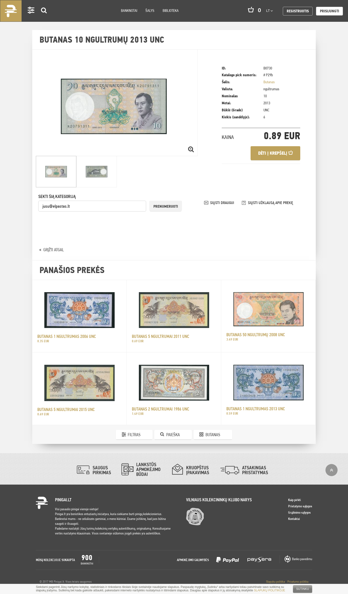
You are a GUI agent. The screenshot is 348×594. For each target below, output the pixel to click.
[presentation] (75, 221)
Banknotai (129, 10)
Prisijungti (329, 11)
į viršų (331, 470)
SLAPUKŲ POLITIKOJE (269, 590)
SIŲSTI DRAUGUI (222, 202)
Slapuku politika (275, 581)
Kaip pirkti (294, 500)
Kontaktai (294, 519)
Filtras (134, 434)
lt (269, 11)
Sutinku (302, 589)
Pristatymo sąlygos (300, 506)
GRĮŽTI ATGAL (53, 249)
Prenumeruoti (165, 206)
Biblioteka (171, 10)
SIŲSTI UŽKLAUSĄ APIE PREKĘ (270, 202)
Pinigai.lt (11, 11)
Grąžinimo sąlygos (299, 512)
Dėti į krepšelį (275, 153)
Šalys (149, 10)
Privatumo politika (297, 581)
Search (44, 17)
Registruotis (298, 11)
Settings (31, 17)
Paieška (173, 434)
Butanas (269, 82)
